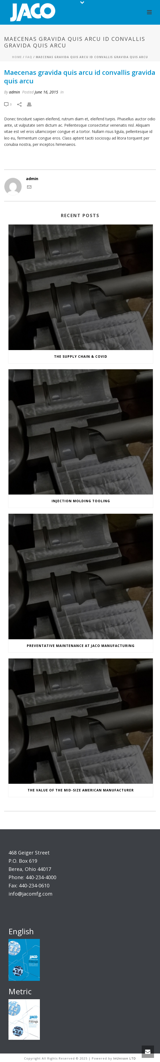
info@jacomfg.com (30, 893)
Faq (28, 57)
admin (14, 92)
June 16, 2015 (46, 92)
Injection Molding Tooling (81, 501)
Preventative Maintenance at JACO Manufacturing (81, 645)
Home (17, 57)
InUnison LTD (124, 1058)
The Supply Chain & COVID (80, 356)
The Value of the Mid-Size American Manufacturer (81, 790)
